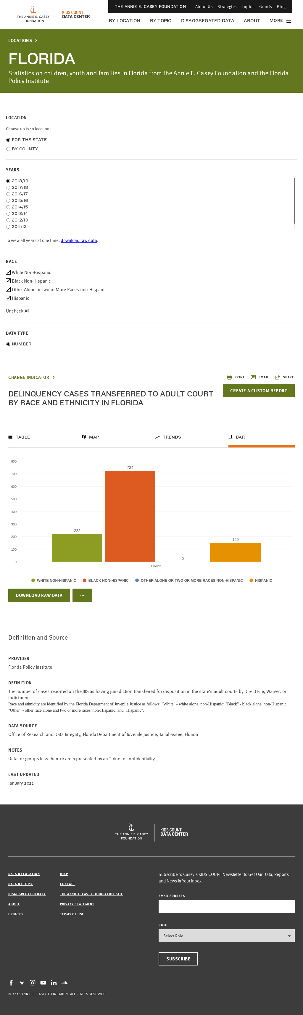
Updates (15, 914)
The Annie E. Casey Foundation (150, 6)
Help (64, 873)
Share (284, 377)
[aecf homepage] (33, 14)
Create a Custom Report (258, 390)
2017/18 (20, 187)
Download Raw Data (39, 595)
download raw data (79, 240)
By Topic (161, 20)
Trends (172, 437)
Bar (240, 437)
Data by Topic (20, 884)
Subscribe (178, 958)
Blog (281, 6)
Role (163, 924)
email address (172, 895)
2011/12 (19, 226)
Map (94, 437)
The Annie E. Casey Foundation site (91, 894)
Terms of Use (72, 914)
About (252, 20)
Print (235, 377)
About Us (204, 6)
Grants (265, 6)
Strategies (227, 6)
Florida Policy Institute (30, 667)
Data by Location (24, 873)
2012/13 (20, 220)
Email (259, 377)
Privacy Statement (77, 904)
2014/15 (20, 207)
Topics (248, 6)
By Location (125, 20)
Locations (20, 40)
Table (23, 437)
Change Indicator (28, 377)
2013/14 (20, 213)
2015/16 (20, 200)
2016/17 (20, 194)
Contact (67, 884)
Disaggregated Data (207, 20)
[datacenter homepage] (76, 14)
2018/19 (20, 181)
